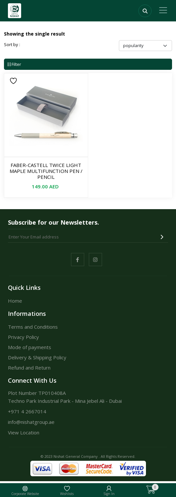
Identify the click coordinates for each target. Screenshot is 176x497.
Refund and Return (29, 367)
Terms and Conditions (33, 326)
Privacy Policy (23, 337)
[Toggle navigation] (163, 10)
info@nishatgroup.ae (31, 422)
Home (15, 300)
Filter (14, 64)
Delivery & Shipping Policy (37, 357)
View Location (23, 432)
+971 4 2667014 (27, 411)
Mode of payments (29, 347)
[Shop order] (145, 45)
